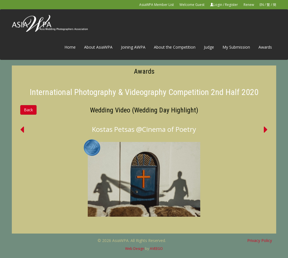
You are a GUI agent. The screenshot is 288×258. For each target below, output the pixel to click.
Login (217, 4)
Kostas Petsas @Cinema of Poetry (144, 129)
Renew (249, 4)
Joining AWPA (133, 47)
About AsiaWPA (98, 47)
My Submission (236, 47)
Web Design (134, 248)
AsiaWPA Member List (156, 4)
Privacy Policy (259, 240)
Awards (265, 47)
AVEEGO (156, 248)
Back (28, 109)
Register (231, 4)
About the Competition (174, 47)
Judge (209, 47)
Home (70, 47)
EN (262, 4)
